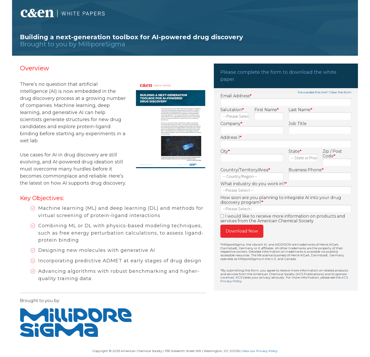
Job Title (298, 123)
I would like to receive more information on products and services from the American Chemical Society (282, 218)
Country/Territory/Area (245, 170)
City (225, 151)
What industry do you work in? (253, 184)
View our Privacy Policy (260, 351)
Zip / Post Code (332, 153)
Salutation (232, 109)
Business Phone (306, 170)
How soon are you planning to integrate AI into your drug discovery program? (280, 200)
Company (231, 123)
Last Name (300, 109)
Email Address (236, 96)
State (295, 151)
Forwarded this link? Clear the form (324, 92)
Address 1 (231, 137)
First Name (266, 109)
